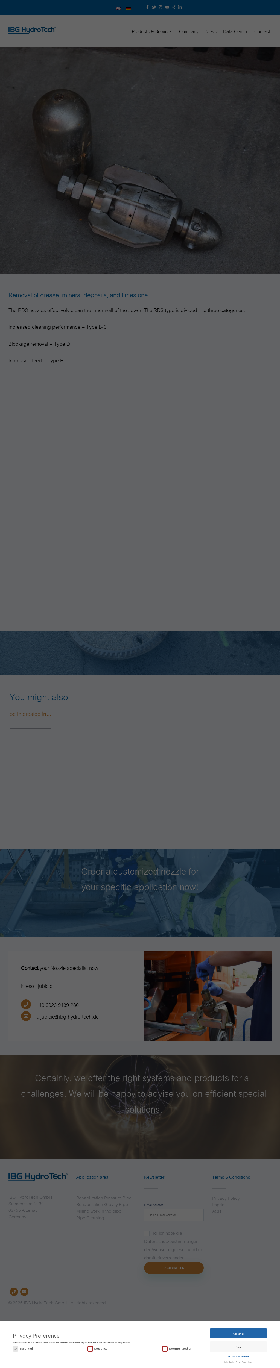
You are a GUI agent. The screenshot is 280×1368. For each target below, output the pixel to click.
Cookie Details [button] (229, 1361)
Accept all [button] (238, 1333)
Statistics (101, 1348)
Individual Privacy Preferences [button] (238, 1355)
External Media (179, 1348)
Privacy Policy (240, 1361)
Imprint (250, 1361)
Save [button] (238, 1346)
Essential (26, 1348)
